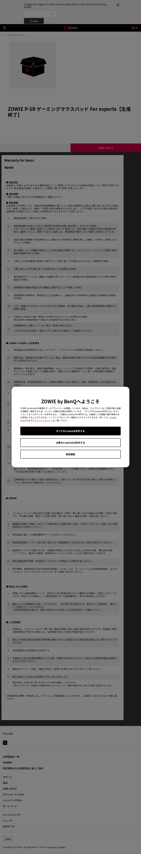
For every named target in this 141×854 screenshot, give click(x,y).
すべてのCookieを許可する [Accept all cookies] (70, 431)
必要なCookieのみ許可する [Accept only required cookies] (70, 442)
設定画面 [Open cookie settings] (70, 454)
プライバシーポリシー (42, 420)
